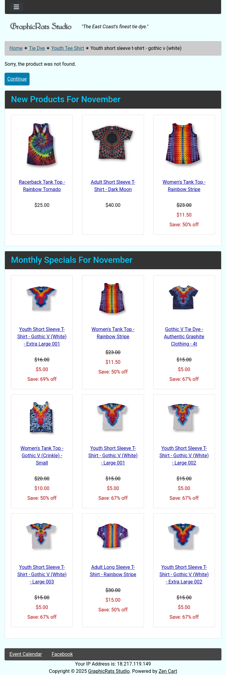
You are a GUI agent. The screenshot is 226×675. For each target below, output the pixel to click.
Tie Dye (37, 48)
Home (16, 48)
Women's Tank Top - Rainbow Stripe (184, 185)
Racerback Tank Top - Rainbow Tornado (42, 185)
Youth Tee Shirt (67, 48)
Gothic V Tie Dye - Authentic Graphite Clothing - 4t (184, 336)
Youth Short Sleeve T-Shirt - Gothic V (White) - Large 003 (42, 574)
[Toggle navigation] (16, 7)
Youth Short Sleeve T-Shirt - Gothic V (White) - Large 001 (113, 455)
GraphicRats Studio (108, 671)
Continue (17, 79)
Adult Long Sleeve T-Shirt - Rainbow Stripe (113, 570)
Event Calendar (25, 654)
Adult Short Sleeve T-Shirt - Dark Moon (113, 185)
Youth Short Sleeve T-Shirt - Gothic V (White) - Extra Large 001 (42, 336)
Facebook (62, 654)
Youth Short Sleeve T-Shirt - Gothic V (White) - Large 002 (184, 455)
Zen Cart (168, 671)
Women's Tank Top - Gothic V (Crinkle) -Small (41, 455)
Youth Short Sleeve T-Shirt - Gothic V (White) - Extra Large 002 (184, 574)
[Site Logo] (40, 26)
